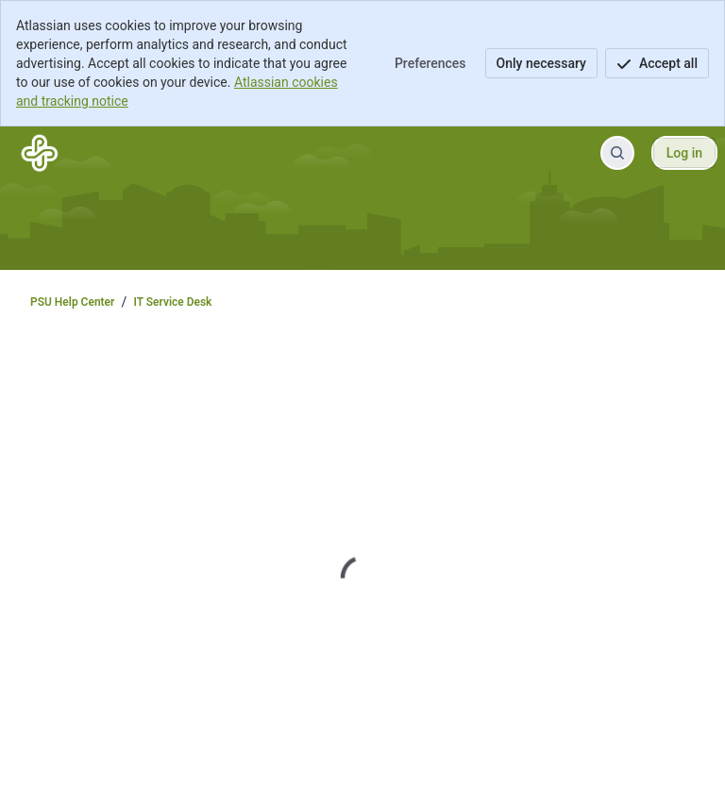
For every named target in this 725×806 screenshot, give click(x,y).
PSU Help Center (72, 302)
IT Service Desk (172, 302)
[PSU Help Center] (39, 152)
